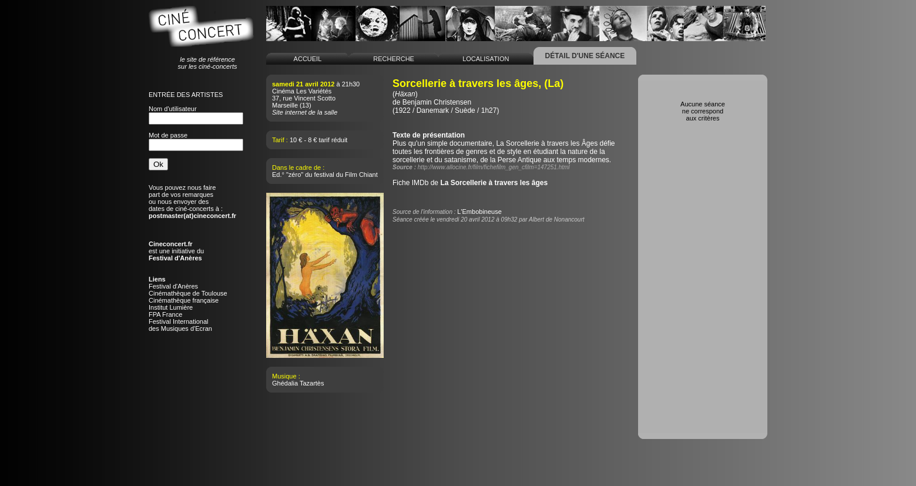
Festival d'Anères (173, 286)
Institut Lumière (171, 307)
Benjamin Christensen (436, 102)
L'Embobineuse (479, 211)
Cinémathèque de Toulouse (188, 293)
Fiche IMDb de (470, 183)
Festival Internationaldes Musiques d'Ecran (180, 325)
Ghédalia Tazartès (298, 383)
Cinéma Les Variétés (301, 91)
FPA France (165, 314)
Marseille (285, 105)
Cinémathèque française (184, 300)
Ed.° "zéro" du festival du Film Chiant (325, 174)
